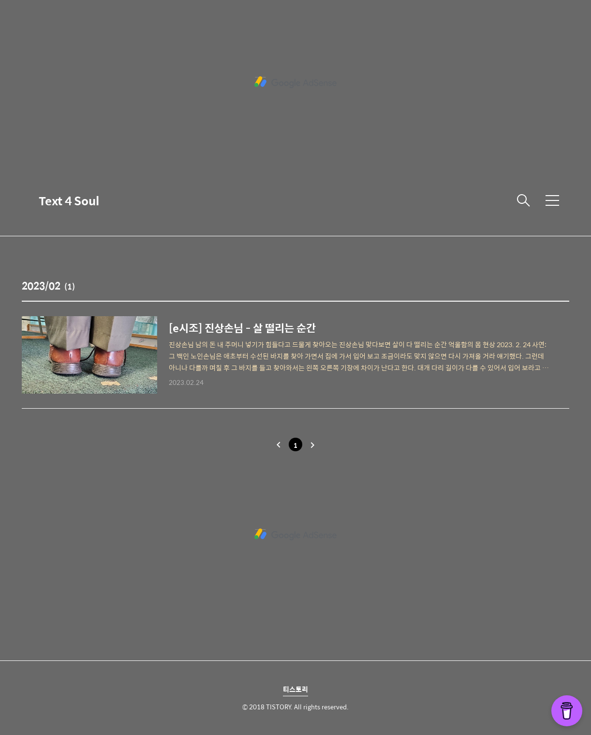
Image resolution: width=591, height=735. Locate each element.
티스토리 (295, 689)
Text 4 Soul (69, 200)
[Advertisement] (295, 82)
